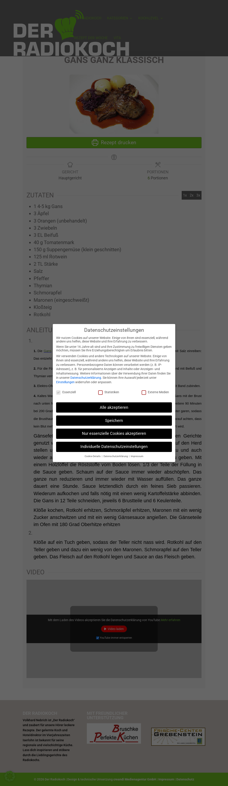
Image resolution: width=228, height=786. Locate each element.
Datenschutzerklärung (85, 375)
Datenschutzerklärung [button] (116, 453)
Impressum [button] (137, 453)
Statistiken (108, 389)
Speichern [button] (114, 417)
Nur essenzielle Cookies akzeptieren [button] (114, 431)
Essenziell (66, 389)
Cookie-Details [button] (93, 453)
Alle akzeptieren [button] (114, 404)
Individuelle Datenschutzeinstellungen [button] (114, 444)
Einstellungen (65, 379)
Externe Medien (155, 389)
